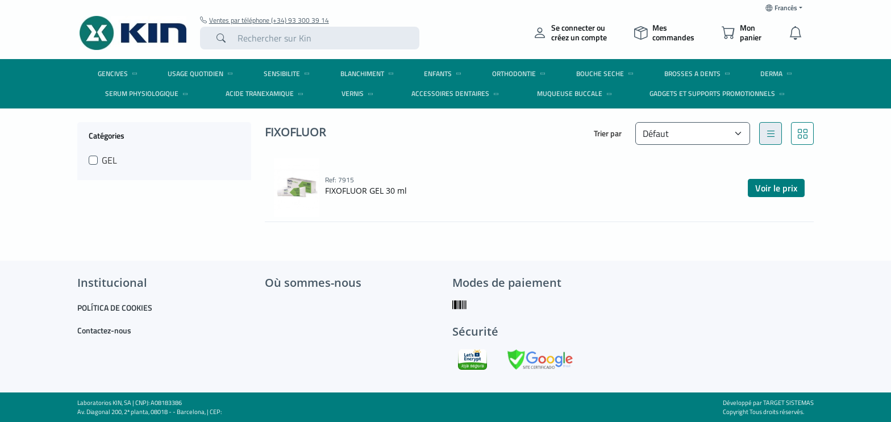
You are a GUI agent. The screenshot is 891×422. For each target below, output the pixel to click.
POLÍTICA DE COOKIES (114, 308)
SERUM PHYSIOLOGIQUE (148, 93)
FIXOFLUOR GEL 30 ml (366, 190)
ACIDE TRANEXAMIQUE (266, 93)
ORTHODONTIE (520, 73)
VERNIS (359, 93)
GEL (109, 160)
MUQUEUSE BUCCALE (576, 93)
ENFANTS (444, 73)
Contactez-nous (104, 330)
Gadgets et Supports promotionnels (718, 93)
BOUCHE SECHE (606, 73)
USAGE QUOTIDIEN (202, 73)
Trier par (608, 133)
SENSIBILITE (288, 73)
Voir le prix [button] (776, 188)
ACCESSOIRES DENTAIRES (456, 93)
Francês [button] (781, 8)
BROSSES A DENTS (699, 73)
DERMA (778, 73)
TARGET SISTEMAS (788, 402)
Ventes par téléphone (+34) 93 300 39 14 (264, 20)
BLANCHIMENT (368, 73)
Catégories (106, 135)
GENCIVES (119, 73)
